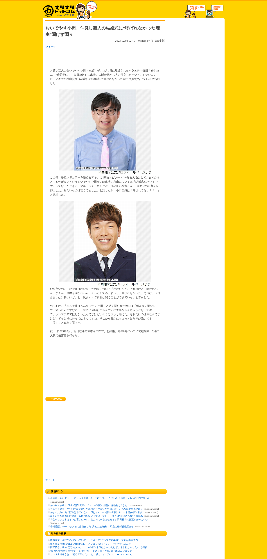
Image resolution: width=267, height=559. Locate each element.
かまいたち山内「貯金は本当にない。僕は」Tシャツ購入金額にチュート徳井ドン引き (96, 512)
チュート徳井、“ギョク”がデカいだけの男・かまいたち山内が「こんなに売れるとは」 (96, 509)
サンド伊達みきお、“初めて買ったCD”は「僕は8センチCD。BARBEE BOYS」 (91, 554)
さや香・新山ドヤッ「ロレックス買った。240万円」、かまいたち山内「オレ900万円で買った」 (101, 498)
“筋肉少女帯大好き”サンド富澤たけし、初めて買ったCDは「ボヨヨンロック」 (92, 551)
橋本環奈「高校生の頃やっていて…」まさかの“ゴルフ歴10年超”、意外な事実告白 (94, 540)
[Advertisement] (93, 57)
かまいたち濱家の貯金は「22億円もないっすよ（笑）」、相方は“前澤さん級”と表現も (96, 516)
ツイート (50, 46)
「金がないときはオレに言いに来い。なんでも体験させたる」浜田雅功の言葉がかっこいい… (100, 519)
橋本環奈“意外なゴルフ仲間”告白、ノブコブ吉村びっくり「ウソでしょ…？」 (91, 544)
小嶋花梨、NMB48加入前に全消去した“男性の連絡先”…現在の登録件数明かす (92, 526)
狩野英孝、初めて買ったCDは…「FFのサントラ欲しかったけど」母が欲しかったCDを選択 (99, 547)
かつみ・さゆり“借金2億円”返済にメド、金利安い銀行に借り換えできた (89, 505)
